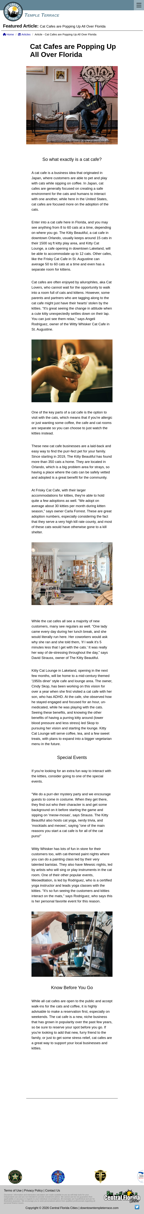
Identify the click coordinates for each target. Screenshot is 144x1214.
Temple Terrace (41, 15)
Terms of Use (13, 1190)
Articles (24, 34)
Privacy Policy (33, 1190)
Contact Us (52, 1190)
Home (8, 34)
